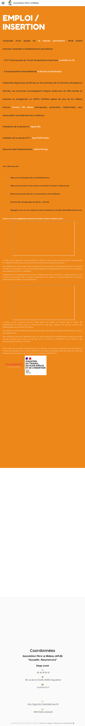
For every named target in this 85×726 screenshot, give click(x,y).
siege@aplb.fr (43, 687)
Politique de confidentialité (62, 723)
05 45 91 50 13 (43, 672)
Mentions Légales (46, 723)
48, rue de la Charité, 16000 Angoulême (43, 680)
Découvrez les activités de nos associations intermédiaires (35, 194)
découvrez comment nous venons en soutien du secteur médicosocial (39, 186)
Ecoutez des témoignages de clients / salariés (29, 202)
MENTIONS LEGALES (43, 712)
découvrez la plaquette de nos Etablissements (29, 178)
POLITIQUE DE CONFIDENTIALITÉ (43, 704)
